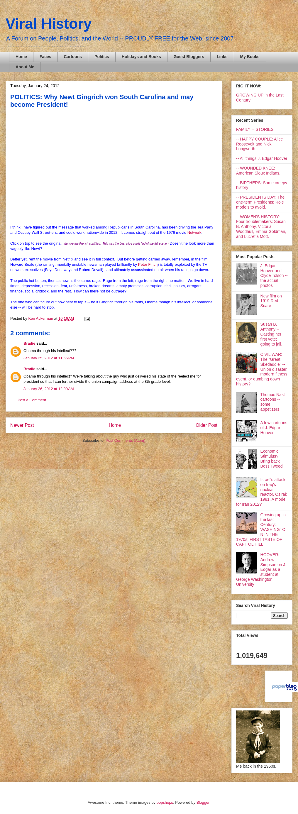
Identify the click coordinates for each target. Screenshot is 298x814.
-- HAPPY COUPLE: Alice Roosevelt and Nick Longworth (259, 144)
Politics (101, 56)
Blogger (203, 802)
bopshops (165, 802)
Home (21, 56)
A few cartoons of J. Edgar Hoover (273, 427)
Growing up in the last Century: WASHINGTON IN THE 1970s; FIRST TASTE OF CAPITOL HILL (261, 529)
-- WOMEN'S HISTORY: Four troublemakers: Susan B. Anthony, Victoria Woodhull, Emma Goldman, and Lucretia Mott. (261, 226)
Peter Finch (148, 264)
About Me (25, 67)
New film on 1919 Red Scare (271, 301)
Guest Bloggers (189, 56)
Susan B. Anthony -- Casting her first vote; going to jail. (271, 334)
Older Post (206, 425)
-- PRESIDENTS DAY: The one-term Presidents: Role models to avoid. (260, 202)
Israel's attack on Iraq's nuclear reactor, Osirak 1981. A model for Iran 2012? (261, 492)
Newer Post (22, 425)
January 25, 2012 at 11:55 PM (48, 358)
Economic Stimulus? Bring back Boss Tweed (271, 458)
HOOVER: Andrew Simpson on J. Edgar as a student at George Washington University (261, 569)
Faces (45, 56)
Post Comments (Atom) (125, 440)
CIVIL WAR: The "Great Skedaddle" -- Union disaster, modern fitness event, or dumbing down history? (261, 369)
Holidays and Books (141, 56)
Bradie (29, 343)
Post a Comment (32, 400)
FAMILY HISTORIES (255, 129)
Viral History (49, 24)
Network (194, 232)
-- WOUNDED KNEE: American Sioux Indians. (258, 170)
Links (222, 56)
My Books (250, 56)
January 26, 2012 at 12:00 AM (48, 389)
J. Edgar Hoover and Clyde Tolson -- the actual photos (274, 275)
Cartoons (73, 56)
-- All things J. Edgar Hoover (261, 158)
